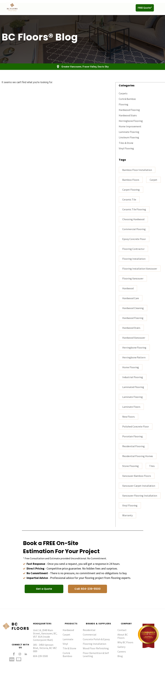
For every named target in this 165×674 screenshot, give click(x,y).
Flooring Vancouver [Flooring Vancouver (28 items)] (132, 278)
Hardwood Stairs (128, 115)
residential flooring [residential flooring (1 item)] (133, 446)
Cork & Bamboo (127, 98)
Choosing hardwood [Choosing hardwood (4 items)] (133, 219)
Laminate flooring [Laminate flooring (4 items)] (132, 396)
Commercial (89, 634)
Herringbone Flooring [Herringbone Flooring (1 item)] (134, 347)
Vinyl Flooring (126, 148)
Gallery (121, 646)
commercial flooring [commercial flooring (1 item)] (134, 229)
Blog (120, 655)
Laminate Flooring (129, 131)
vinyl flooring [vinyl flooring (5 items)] (129, 505)
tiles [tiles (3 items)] (152, 465)
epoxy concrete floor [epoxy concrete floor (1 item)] (134, 238)
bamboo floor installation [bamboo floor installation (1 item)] (137, 169)
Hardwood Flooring (129, 109)
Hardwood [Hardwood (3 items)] (127, 288)
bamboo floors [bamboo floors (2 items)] (130, 179)
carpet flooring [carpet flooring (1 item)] (131, 189)
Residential (89, 629)
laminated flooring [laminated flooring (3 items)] (133, 386)
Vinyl (65, 643)
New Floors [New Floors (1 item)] (128, 416)
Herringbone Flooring (131, 120)
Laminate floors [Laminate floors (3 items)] (131, 406)
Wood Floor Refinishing (96, 648)
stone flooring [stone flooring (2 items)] (130, 465)
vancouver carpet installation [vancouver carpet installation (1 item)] (138, 485)
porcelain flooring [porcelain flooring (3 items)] (132, 436)
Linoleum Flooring (129, 137)
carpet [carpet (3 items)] (153, 179)
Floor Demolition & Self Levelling (96, 654)
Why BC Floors (125, 642)
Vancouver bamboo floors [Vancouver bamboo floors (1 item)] (136, 475)
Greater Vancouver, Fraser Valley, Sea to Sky (85, 66)
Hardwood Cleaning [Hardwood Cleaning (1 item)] (133, 307)
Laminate (68, 639)
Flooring (123, 104)
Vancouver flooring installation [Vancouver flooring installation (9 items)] (139, 495)
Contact (121, 629)
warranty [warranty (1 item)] (127, 515)
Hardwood (68, 629)
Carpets (123, 93)
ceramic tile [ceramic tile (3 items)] (129, 199)
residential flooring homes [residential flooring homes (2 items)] (137, 456)
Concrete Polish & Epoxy (96, 639)
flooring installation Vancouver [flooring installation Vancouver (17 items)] (139, 268)
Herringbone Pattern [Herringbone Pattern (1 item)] (133, 357)
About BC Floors (122, 636)
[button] (159, 8)
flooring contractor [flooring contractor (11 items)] (133, 248)
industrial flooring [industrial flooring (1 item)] (132, 377)
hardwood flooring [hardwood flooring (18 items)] (132, 317)
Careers (121, 651)
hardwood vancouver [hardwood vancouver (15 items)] (133, 337)
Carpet (66, 634)
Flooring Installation (94, 643)
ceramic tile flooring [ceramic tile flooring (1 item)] (134, 209)
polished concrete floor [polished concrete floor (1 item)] (135, 426)
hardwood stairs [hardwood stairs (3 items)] (131, 327)
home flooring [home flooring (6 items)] (130, 367)
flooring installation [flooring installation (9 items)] (133, 258)
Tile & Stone (69, 648)
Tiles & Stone (126, 142)
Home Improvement (130, 126)
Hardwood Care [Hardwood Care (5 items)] (130, 298)
